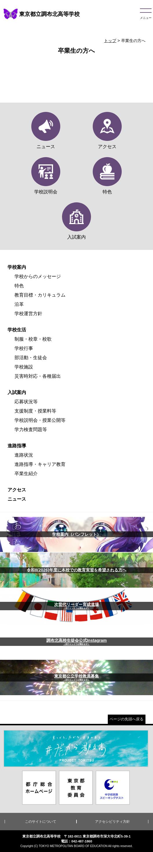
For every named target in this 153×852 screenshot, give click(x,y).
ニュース (17, 499)
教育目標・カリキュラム (39, 295)
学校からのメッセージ (37, 276)
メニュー (146, 17)
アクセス (17, 489)
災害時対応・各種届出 (37, 376)
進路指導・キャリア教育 (39, 464)
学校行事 (23, 348)
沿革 (19, 304)
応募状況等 (26, 401)
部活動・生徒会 (30, 357)
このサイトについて (40, 822)
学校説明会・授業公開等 (39, 420)
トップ (110, 40)
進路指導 (17, 445)
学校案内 (17, 267)
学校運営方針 (28, 313)
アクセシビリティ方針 (112, 822)
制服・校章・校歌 (33, 339)
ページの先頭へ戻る (126, 719)
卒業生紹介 (26, 473)
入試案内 (17, 392)
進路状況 (23, 455)
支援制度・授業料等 (35, 410)
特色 (19, 285)
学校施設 (23, 366)
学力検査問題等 (30, 429)
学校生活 (17, 329)
